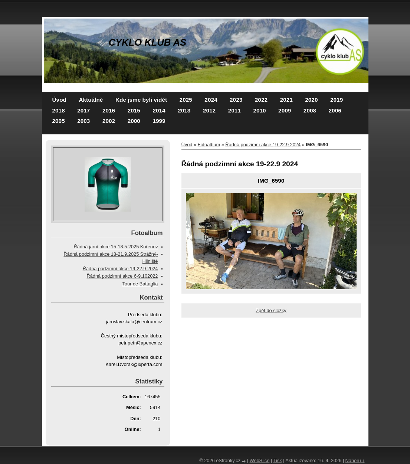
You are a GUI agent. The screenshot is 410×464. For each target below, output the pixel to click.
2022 (261, 100)
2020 (311, 100)
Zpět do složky (271, 310)
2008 (310, 110)
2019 (336, 100)
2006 (335, 110)
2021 (286, 100)
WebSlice (260, 460)
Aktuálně (91, 100)
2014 (158, 110)
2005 (58, 121)
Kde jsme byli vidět (141, 100)
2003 (83, 121)
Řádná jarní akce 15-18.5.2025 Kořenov (116, 246)
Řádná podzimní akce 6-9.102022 (122, 276)
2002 (108, 121)
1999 (158, 121)
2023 (236, 100)
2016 (108, 110)
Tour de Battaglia (140, 284)
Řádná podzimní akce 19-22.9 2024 (263, 144)
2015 (134, 110)
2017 (83, 110)
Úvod (59, 100)
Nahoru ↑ (355, 460)
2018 (58, 110)
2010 (259, 110)
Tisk (277, 460)
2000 (134, 121)
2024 (210, 100)
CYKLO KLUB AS (148, 42)
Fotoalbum (209, 144)
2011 (234, 110)
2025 (186, 100)
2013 (184, 110)
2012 (209, 110)
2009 (284, 110)
